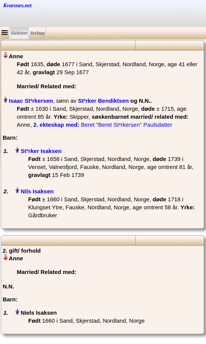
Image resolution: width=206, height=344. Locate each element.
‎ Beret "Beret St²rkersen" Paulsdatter (102, 124)
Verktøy (37, 33)
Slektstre (19, 33)
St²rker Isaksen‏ (41, 151)
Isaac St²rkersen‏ (31, 100)
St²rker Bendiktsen (103, 100)
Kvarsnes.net (17, 5)
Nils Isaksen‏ (37, 191)
